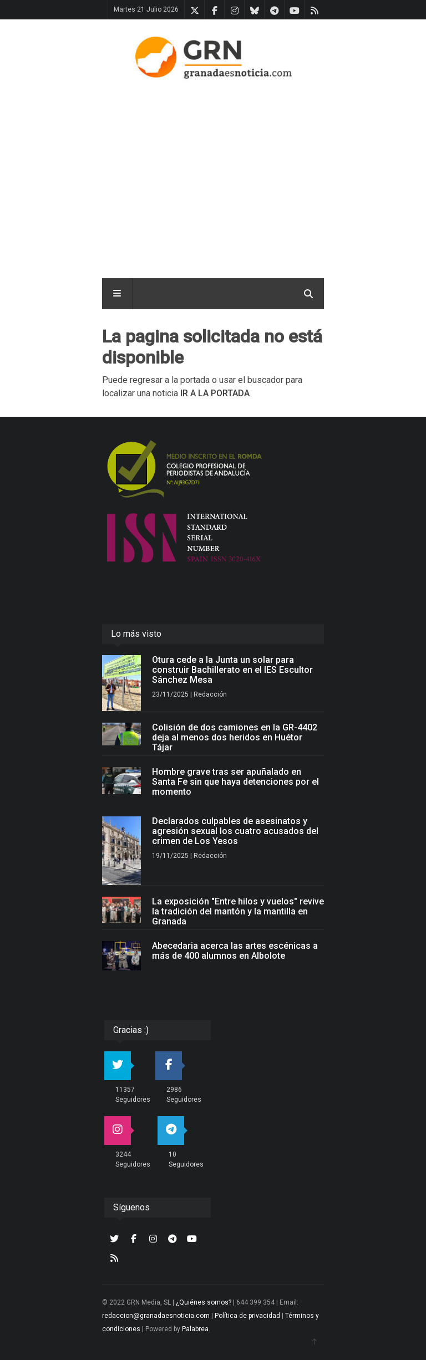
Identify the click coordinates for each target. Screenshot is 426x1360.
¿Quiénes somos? (203, 1302)
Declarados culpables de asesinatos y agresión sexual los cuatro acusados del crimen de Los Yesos (235, 831)
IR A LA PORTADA (215, 393)
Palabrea (195, 1329)
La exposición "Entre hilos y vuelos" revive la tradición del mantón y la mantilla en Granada (238, 911)
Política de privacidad (247, 1316)
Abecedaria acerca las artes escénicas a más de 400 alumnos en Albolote (235, 950)
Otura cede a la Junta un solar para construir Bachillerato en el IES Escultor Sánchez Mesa (232, 670)
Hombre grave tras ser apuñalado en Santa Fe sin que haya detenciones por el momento (235, 781)
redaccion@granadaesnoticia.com (156, 1316)
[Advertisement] (245, 176)
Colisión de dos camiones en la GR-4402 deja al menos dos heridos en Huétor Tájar (234, 737)
